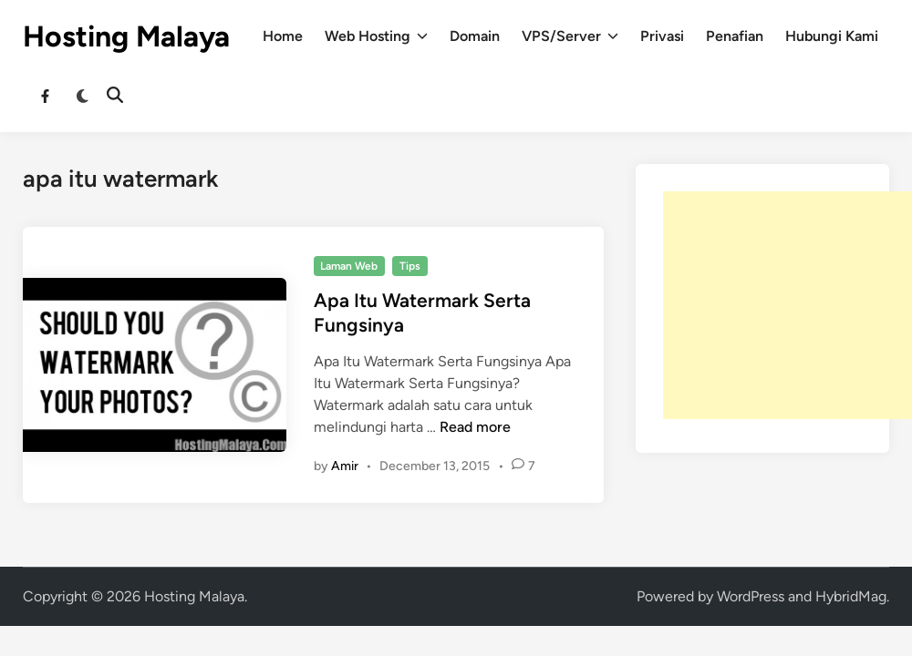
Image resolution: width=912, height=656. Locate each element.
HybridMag (850, 596)
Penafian (734, 36)
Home (283, 36)
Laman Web (349, 266)
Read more (475, 427)
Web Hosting (376, 36)
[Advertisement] (787, 305)
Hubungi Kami (831, 36)
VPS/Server (570, 36)
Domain (475, 36)
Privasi (662, 36)
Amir (344, 466)
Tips (409, 266)
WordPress (750, 596)
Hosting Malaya (126, 36)
